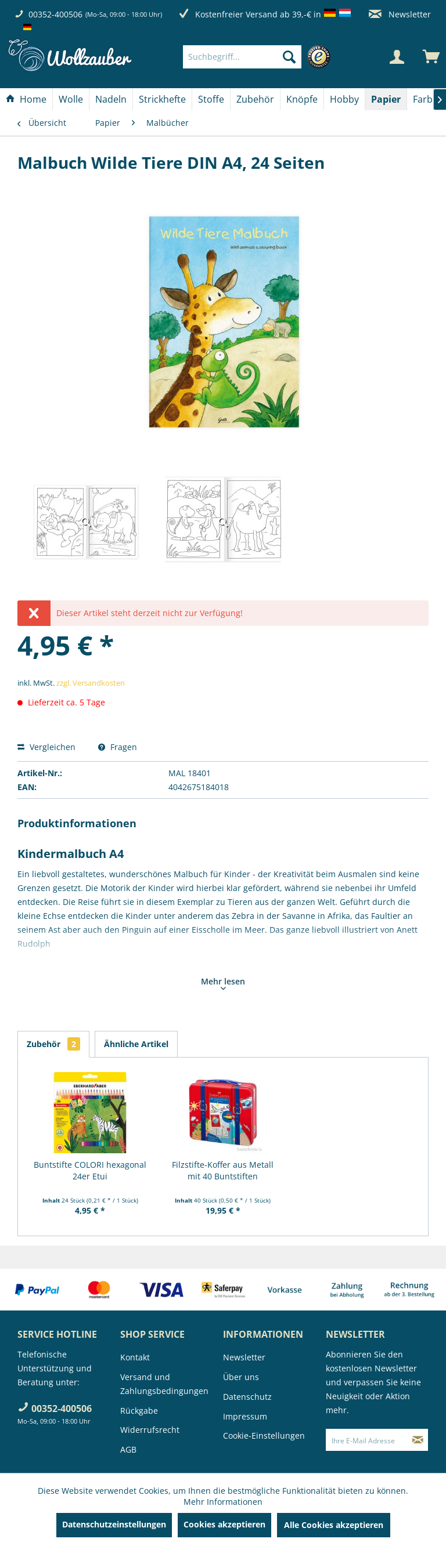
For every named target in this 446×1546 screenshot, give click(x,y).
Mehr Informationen (223, 1501)
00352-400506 (55, 14)
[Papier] (386, 99)
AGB (128, 1449)
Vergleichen (46, 746)
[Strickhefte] (162, 99)
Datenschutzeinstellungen (114, 1524)
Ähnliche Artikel (136, 1043)
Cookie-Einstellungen (264, 1435)
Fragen (117, 746)
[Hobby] (344, 99)
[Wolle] (71, 99)
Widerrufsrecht (149, 1429)
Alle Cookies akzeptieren (333, 1524)
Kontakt (135, 1357)
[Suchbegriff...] (242, 56)
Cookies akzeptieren (224, 1524)
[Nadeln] (110, 99)
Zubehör (53, 1043)
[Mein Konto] (396, 57)
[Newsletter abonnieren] (418, 1440)
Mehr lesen (223, 983)
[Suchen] (289, 56)
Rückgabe (139, 1410)
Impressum (245, 1416)
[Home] (26, 99)
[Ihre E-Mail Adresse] (367, 1440)
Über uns (241, 1376)
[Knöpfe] (301, 99)
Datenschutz (247, 1396)
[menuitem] (259, 56)
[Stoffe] (211, 99)
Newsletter (400, 14)
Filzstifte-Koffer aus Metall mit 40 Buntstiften (223, 1170)
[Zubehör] (255, 99)
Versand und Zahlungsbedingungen (164, 1383)
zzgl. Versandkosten (90, 683)
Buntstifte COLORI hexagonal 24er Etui (90, 1170)
